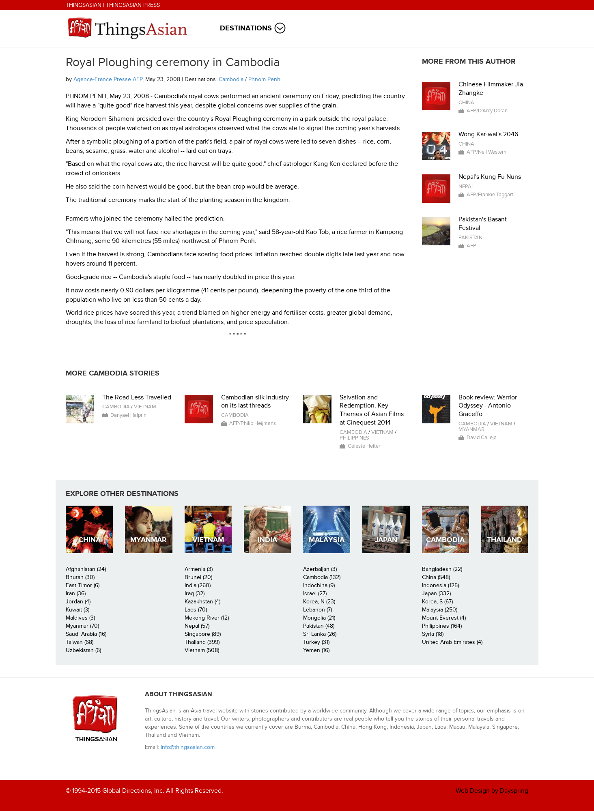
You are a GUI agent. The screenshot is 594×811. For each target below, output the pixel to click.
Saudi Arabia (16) (86, 634)
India (267, 540)
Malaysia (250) (439, 609)
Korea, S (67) (437, 601)
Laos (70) (196, 609)
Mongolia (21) (319, 617)
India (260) (198, 585)
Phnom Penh (264, 79)
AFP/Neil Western (486, 152)
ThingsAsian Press (133, 5)
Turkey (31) (316, 642)
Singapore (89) (203, 634)
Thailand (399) (202, 642)
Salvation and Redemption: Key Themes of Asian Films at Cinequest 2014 (372, 410)
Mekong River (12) (207, 617)
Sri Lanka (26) (319, 634)
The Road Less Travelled (136, 397)
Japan (386, 540)
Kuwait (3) (77, 609)
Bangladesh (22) (442, 569)
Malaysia (326, 540)
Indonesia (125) (440, 585)
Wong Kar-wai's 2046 (488, 134)
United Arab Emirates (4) (452, 642)
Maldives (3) (80, 617)
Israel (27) (315, 593)
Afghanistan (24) (86, 569)
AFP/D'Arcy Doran (487, 110)
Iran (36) (76, 593)
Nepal (466, 186)
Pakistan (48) (318, 625)
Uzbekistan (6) (83, 650)
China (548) (436, 577)
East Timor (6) (82, 585)
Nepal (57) (197, 625)
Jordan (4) (78, 601)
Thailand (504, 540)
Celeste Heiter (364, 446)
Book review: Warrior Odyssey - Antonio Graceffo (487, 405)
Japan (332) (436, 593)
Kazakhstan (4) (202, 601)
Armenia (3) (199, 569)
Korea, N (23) (319, 601)
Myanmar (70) (82, 625)
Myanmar (471, 429)
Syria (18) (432, 634)
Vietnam (145, 406)
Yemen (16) (316, 650)
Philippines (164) (442, 625)
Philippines (354, 438)
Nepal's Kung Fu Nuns (489, 177)
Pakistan (470, 237)
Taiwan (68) (79, 642)
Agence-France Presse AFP (107, 79)
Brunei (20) (198, 577)
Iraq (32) (194, 593)
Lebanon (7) (317, 609)
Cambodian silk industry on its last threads (255, 401)
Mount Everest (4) (444, 617)
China (466, 102)
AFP (471, 245)
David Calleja (482, 437)
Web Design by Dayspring (492, 791)
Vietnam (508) (202, 650)
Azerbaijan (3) (320, 569)
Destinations (246, 28)
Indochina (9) (319, 585)
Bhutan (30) (80, 577)
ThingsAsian (83, 5)
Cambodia (231, 79)
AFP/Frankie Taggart (490, 194)
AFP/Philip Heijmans (252, 423)
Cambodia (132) (321, 577)
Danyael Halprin (128, 415)
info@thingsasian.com (188, 747)
